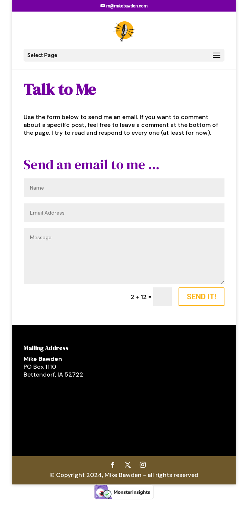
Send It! (201, 296)
